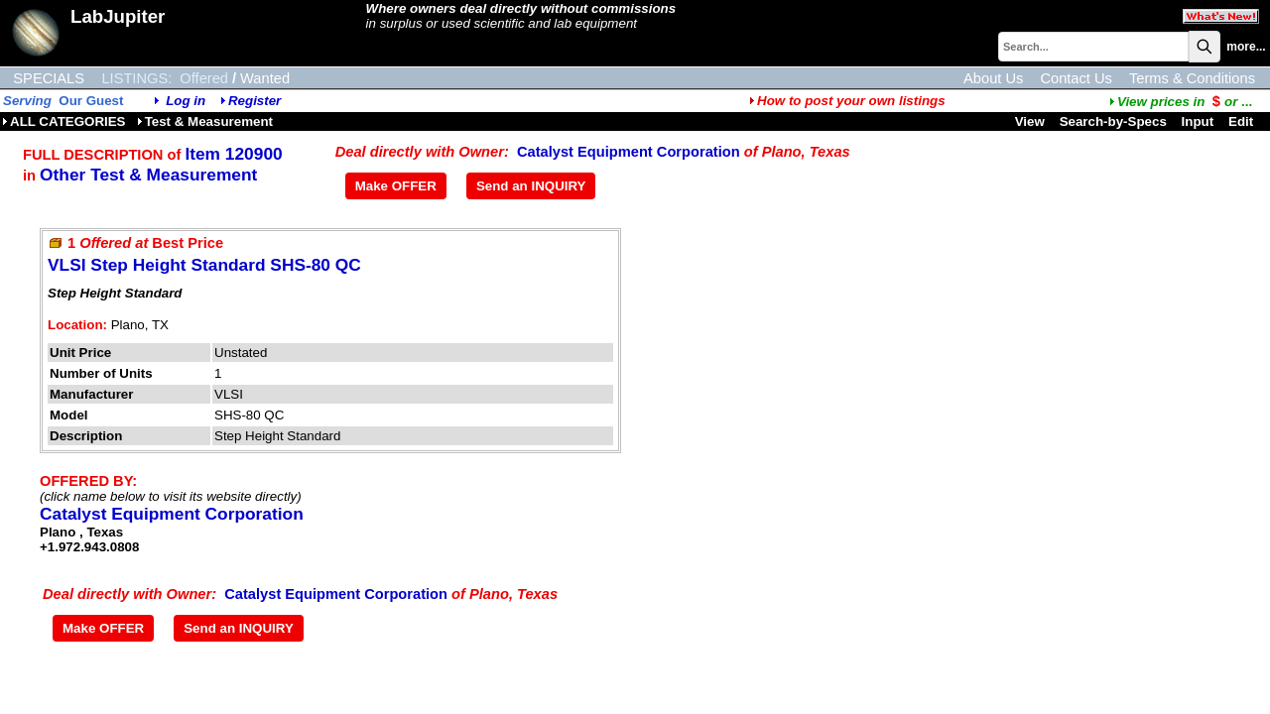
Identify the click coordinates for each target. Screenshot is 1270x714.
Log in (185, 100)
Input (1198, 121)
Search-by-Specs (1113, 121)
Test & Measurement (205, 121)
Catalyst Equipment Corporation (628, 152)
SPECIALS (48, 78)
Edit (1242, 121)
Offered (204, 78)
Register (254, 100)
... (1180, 101)
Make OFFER (396, 185)
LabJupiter (117, 16)
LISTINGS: (136, 78)
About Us (993, 78)
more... (1245, 47)
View (1030, 121)
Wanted (265, 78)
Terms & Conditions (1192, 78)
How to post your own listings (847, 100)
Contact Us (1076, 78)
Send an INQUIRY (531, 185)
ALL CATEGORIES (64, 121)
